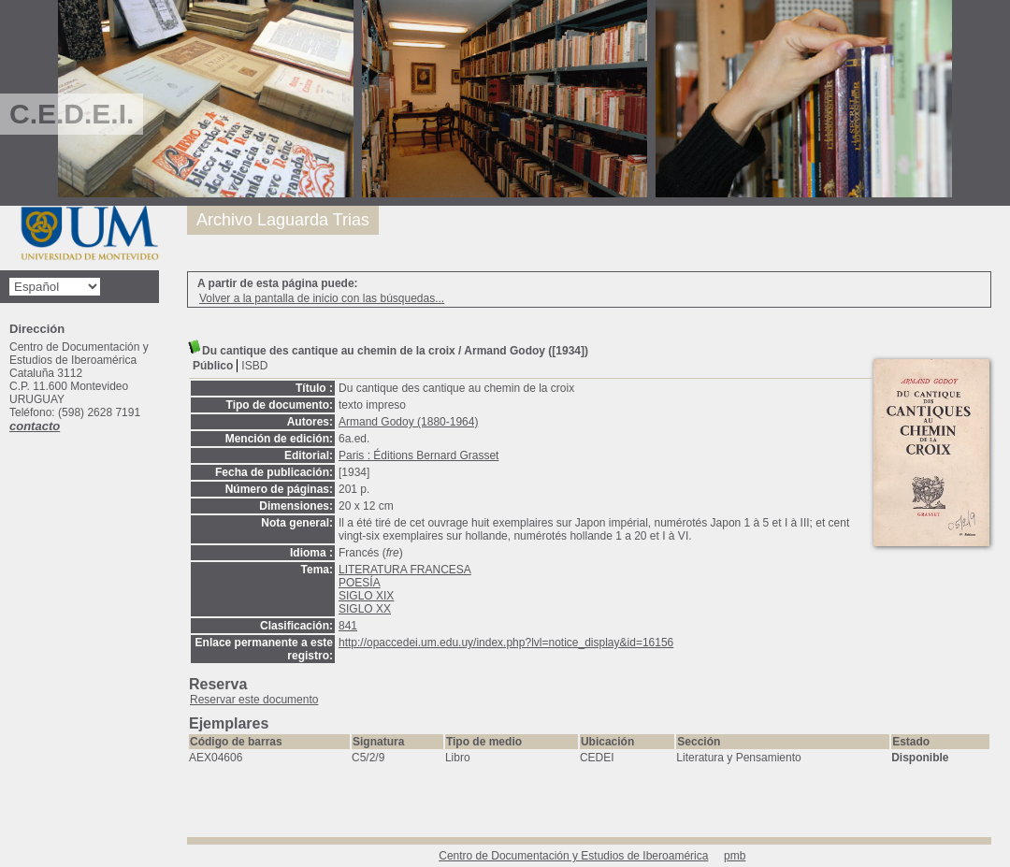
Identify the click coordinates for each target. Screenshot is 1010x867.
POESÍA (360, 582)
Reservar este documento (254, 699)
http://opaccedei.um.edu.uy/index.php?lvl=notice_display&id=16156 (506, 642)
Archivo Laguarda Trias (282, 219)
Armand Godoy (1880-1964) (408, 421)
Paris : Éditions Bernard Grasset (418, 455)
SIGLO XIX (366, 595)
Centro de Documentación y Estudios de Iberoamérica (573, 855)
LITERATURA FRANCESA (405, 569)
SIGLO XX (365, 608)
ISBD (254, 365)
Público (213, 365)
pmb (734, 855)
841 (348, 625)
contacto (34, 426)
